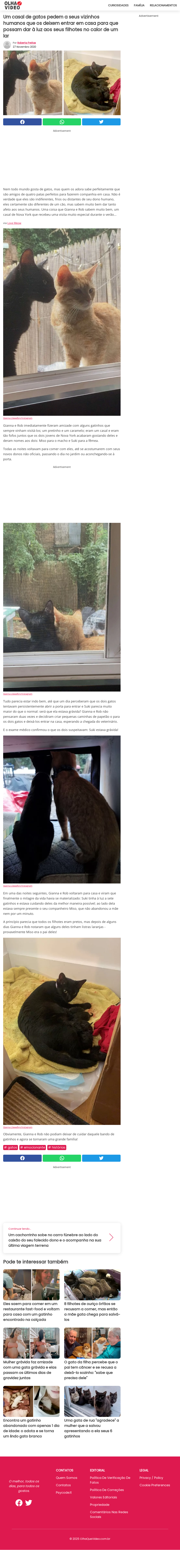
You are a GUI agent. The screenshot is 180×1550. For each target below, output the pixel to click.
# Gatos (10, 1147)
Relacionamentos (163, 5)
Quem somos (66, 1478)
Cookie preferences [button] (155, 1485)
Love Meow (14, 223)
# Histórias (56, 1147)
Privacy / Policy (151, 1478)
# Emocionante (32, 1147)
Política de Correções (107, 1490)
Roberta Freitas (26, 43)
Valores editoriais (103, 1497)
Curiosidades (118, 5)
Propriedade (99, 1504)
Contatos (63, 1485)
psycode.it (64, 1492)
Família (139, 5)
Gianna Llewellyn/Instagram (17, 418)
